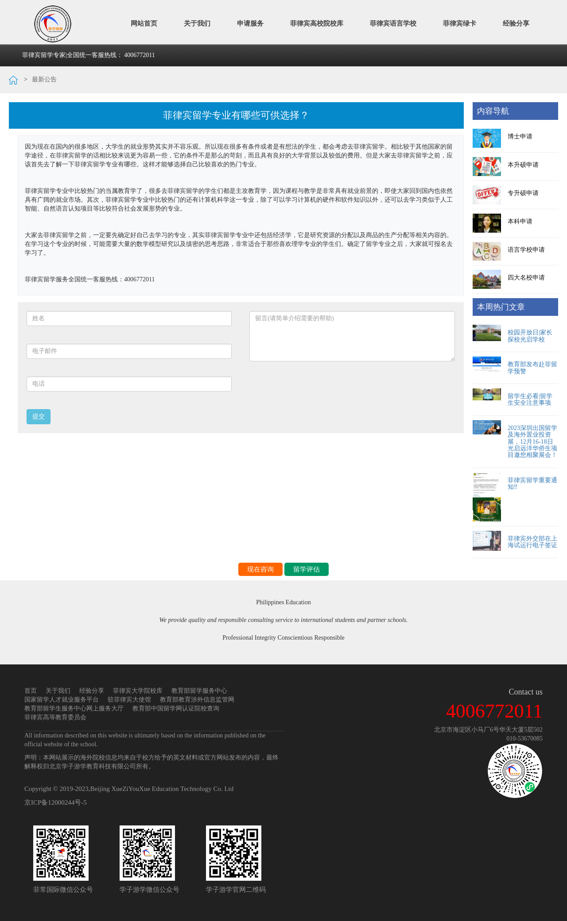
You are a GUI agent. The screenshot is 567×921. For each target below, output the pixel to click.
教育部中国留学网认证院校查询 (175, 708)
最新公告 (44, 79)
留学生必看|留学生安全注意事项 (530, 399)
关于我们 (197, 23)
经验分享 (516, 23)
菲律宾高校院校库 (316, 23)
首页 (30, 690)
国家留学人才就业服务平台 (61, 699)
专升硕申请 (523, 193)
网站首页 (144, 23)
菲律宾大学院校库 (138, 690)
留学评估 (306, 569)
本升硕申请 (523, 164)
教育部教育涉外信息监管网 (197, 699)
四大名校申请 (526, 277)
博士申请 (520, 136)
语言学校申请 (526, 249)
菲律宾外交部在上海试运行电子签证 (532, 542)
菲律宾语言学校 (393, 23)
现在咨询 (260, 569)
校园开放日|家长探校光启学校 (530, 335)
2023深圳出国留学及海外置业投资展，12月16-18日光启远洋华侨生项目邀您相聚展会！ (532, 442)
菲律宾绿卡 (459, 23)
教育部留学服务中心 (199, 690)
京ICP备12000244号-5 (55, 802)
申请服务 (250, 23)
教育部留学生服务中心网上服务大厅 (74, 708)
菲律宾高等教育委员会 (55, 717)
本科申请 (520, 221)
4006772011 (139, 55)
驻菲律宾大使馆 (129, 699)
